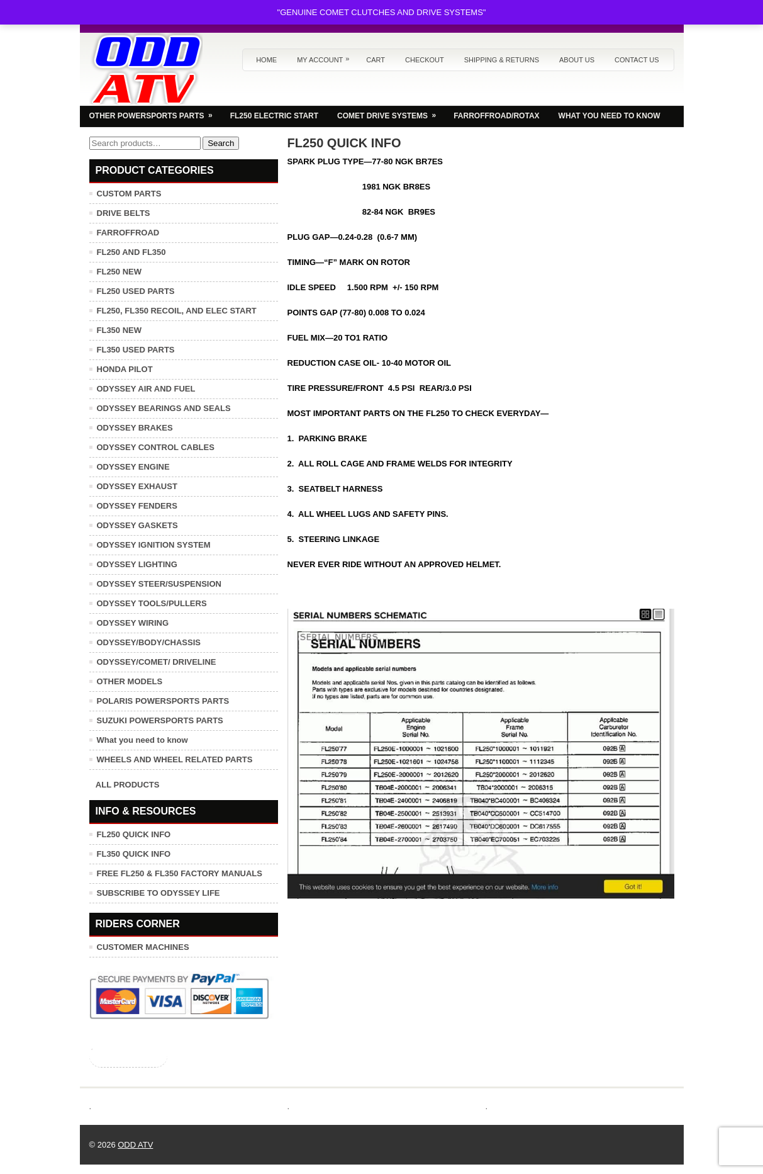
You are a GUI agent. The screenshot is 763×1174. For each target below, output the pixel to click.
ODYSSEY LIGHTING (137, 564)
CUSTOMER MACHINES (143, 947)
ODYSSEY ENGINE (133, 466)
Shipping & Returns (501, 60)
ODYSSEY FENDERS (137, 506)
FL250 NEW (119, 271)
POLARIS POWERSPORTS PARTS (163, 701)
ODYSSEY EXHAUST (137, 486)
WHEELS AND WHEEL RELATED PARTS (175, 759)
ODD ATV (135, 1144)
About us (576, 60)
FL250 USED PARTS (136, 291)
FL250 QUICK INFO (134, 834)
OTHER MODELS (130, 681)
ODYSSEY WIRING (133, 623)
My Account (326, 56)
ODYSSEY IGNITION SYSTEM (154, 545)
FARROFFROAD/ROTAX (496, 115)
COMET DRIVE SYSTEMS (390, 112)
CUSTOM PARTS (129, 193)
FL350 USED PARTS (136, 349)
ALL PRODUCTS (128, 784)
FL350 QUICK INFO (134, 854)
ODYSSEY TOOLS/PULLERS (152, 603)
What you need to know (142, 740)
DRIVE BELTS (123, 213)
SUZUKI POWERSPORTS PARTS (160, 720)
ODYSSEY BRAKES (135, 427)
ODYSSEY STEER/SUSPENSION (159, 584)
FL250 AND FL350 (131, 252)
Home (266, 60)
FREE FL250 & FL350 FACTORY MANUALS (179, 873)
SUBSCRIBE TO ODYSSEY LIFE (158, 893)
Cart (375, 60)
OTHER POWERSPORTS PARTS (155, 112)
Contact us (637, 60)
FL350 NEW (119, 330)
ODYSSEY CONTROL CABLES (155, 447)
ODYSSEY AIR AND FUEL (146, 388)
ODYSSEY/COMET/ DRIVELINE (156, 662)
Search (221, 143)
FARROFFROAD (128, 232)
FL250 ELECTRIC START (274, 115)
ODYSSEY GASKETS (137, 525)
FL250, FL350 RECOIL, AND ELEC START (177, 310)
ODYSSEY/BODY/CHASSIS (149, 642)
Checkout (424, 60)
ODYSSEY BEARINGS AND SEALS (164, 408)
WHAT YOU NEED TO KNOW (609, 115)
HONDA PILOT (125, 369)
